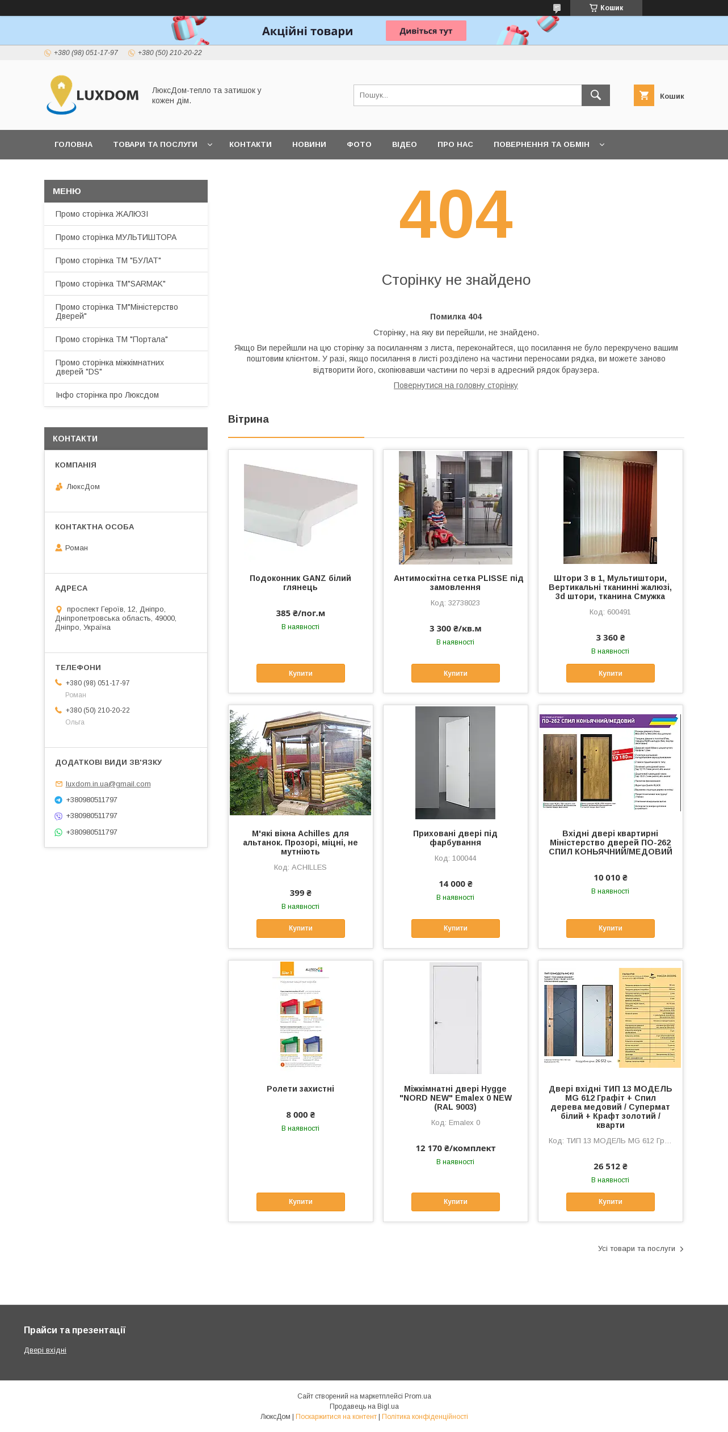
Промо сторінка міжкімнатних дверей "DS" (110, 367)
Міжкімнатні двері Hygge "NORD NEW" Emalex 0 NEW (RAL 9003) (455, 1097)
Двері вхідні (45, 1350)
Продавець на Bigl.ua (364, 1406)
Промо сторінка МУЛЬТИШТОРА (116, 237)
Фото (359, 144)
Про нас (455, 144)
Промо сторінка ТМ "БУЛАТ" (108, 260)
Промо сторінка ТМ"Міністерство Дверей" (117, 311)
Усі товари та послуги (636, 1248)
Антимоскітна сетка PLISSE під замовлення (456, 583)
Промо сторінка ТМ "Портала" (112, 339)
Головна (73, 144)
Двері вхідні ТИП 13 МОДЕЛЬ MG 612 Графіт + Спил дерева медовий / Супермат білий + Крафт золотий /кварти (610, 1107)
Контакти (250, 144)
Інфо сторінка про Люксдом (107, 394)
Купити (301, 673)
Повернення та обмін (542, 144)
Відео (404, 144)
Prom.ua (418, 1396)
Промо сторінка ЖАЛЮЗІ (102, 213)
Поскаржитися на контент (336, 1417)
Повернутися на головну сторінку (456, 385)
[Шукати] (596, 95)
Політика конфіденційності (425, 1417)
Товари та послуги (155, 144)
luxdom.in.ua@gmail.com (108, 784)
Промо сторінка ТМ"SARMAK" (111, 283)
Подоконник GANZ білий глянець (300, 583)
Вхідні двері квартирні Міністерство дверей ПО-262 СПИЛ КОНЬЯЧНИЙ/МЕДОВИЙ (610, 842)
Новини (309, 144)
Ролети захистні (300, 1088)
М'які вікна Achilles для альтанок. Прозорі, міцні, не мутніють (300, 842)
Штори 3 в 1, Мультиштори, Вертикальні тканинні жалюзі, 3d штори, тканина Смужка (610, 587)
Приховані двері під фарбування (455, 838)
